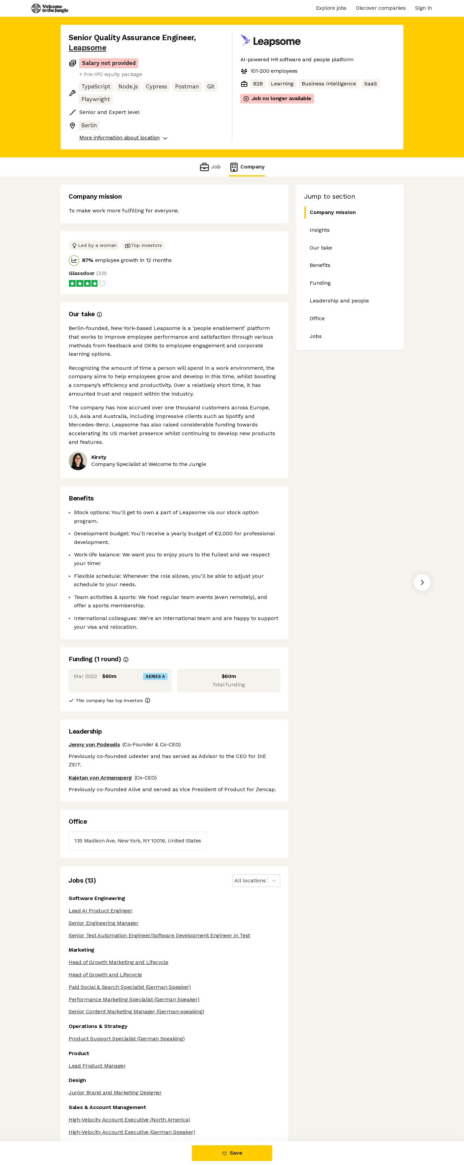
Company (247, 167)
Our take (321, 248)
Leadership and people (339, 300)
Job (209, 167)
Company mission (330, 212)
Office (317, 318)
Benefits (320, 265)
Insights (320, 230)
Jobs (316, 336)
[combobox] (235, 880)
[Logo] (49, 8)
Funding (320, 283)
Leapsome (87, 47)
